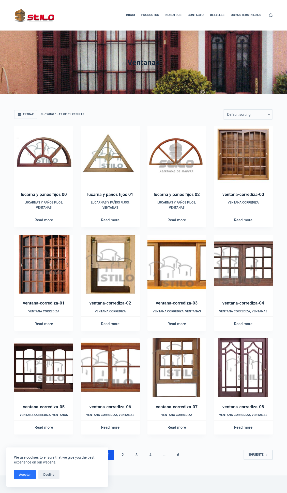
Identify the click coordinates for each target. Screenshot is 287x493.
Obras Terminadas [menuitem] (246, 15)
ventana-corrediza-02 (110, 303)
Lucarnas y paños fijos (43, 202)
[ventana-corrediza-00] (243, 155)
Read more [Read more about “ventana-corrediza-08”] (243, 427)
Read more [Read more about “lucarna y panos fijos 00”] (44, 220)
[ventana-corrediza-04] (243, 264)
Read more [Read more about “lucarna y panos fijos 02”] (177, 220)
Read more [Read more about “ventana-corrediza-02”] (110, 324)
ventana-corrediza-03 (177, 303)
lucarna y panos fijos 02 (177, 194)
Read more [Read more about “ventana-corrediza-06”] (110, 427)
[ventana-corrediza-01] (43, 264)
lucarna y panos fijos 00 (44, 194)
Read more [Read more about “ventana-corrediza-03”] (177, 324)
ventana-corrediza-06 (110, 406)
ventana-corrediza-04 (243, 303)
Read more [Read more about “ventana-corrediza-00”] (243, 220)
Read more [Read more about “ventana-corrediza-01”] (44, 324)
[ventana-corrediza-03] (176, 264)
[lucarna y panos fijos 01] (110, 155)
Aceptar (25, 474)
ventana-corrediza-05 (44, 406)
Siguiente (258, 454)
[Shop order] (248, 114)
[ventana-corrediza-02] (110, 264)
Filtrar (26, 114)
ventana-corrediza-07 (177, 406)
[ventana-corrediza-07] (176, 367)
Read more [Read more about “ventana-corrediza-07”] (177, 427)
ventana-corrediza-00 (243, 194)
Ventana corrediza (243, 202)
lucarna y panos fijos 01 (110, 194)
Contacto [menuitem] (196, 15)
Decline (48, 474)
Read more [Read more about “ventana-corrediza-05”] (44, 427)
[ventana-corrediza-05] (43, 367)
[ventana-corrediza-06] (110, 367)
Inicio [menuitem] (130, 15)
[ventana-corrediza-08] (243, 367)
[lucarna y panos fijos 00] (43, 155)
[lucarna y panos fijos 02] (176, 155)
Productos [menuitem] (150, 15)
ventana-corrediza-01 (44, 303)
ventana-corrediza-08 (243, 406)
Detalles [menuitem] (217, 15)
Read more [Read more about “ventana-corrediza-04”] (243, 324)
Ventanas (44, 207)
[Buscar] (271, 15)
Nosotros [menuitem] (173, 15)
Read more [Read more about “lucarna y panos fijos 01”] (110, 220)
